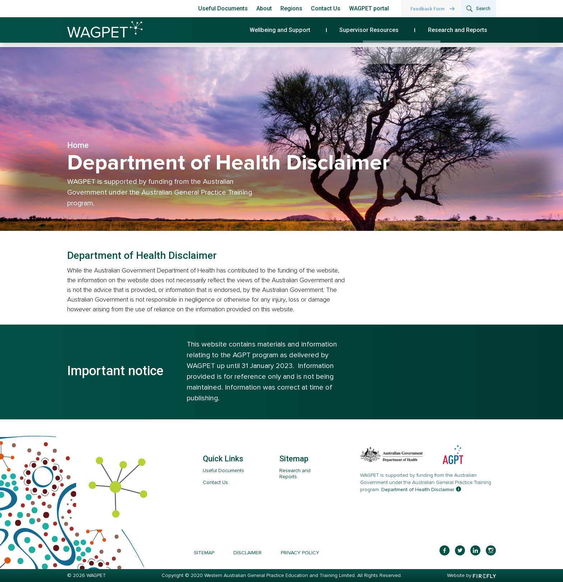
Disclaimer (247, 553)
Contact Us (325, 8)
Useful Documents (223, 8)
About (264, 8)
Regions (291, 8)
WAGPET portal (369, 8)
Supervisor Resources (388, 33)
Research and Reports (465, 33)
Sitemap (204, 553)
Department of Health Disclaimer (417, 489)
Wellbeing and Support (312, 33)
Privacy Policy (300, 553)
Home (79, 145)
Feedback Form (427, 8)
